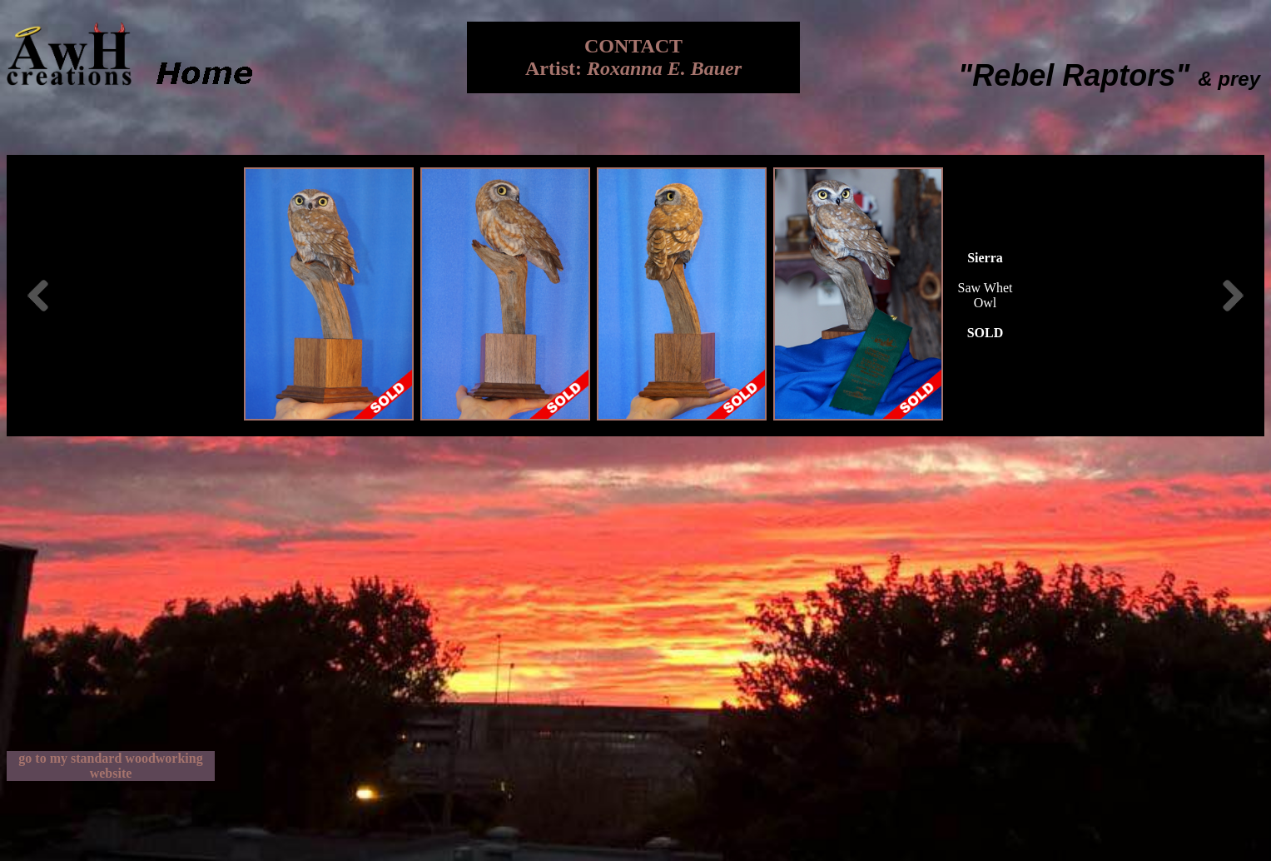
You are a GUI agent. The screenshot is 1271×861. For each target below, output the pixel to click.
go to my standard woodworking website (110, 765)
